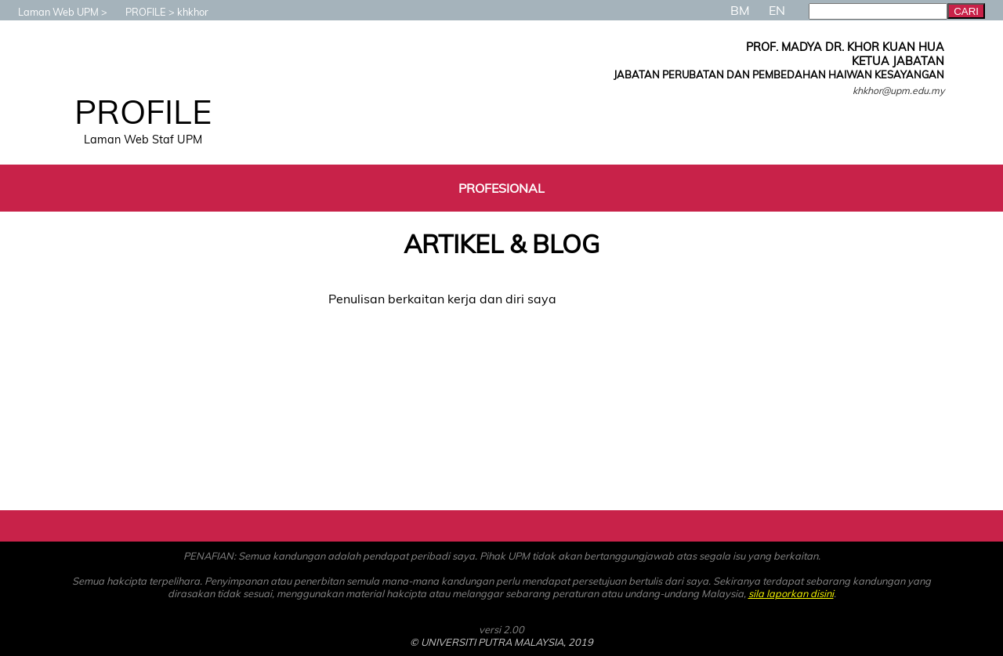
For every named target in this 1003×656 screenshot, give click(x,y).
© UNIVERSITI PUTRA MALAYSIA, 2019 (501, 642)
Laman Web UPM (50, 11)
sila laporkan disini (791, 593)
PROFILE (138, 11)
